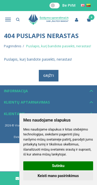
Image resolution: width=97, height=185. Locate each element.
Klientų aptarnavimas (27, 102)
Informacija (16, 90)
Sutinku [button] (58, 166)
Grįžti (48, 75)
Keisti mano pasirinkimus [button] (58, 176)
